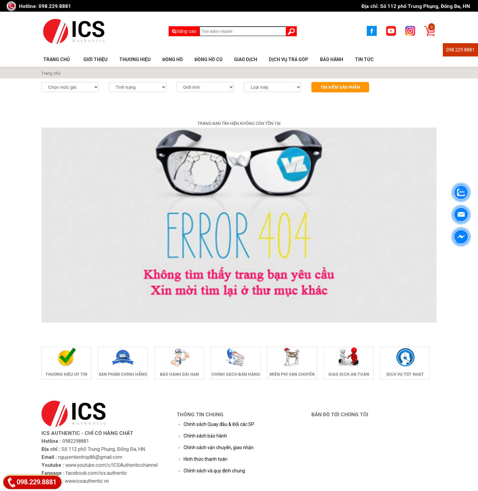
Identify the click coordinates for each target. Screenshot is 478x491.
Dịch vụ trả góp (288, 59)
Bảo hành (331, 59)
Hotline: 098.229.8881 (45, 6)
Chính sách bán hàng (235, 374)
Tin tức (364, 59)
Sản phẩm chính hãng (123, 374)
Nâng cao (184, 31)
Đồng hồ (172, 59)
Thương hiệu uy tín (66, 374)
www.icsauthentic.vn (87, 481)
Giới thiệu (95, 59)
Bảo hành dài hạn (179, 374)
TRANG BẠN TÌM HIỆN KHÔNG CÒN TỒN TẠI (239, 123)
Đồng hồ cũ (208, 59)
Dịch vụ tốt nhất (405, 374)
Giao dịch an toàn (348, 374)
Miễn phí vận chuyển (292, 374)
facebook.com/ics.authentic (96, 473)
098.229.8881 (460, 50)
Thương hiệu (135, 59)
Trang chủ (56, 59)
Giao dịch (245, 59)
